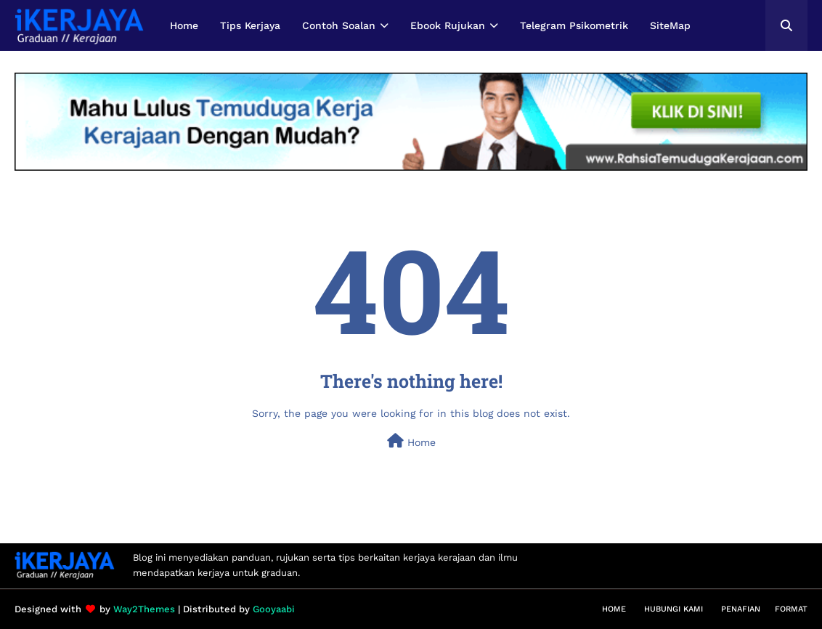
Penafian (740, 609)
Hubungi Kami (673, 609)
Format (791, 609)
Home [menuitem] (184, 25)
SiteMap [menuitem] (670, 25)
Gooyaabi (274, 609)
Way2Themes (144, 609)
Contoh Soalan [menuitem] (338, 25)
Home (411, 441)
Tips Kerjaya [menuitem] (250, 25)
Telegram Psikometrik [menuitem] (574, 25)
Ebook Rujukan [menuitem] (447, 25)
